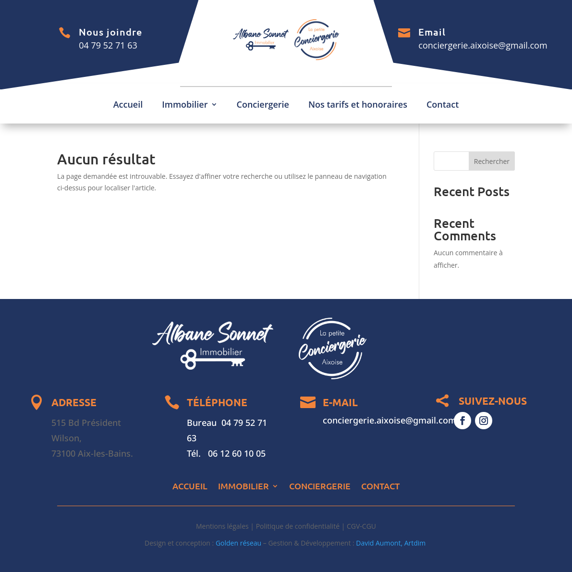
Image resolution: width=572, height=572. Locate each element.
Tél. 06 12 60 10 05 (226, 453)
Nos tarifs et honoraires (357, 105)
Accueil (128, 105)
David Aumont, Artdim (391, 542)
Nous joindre (110, 31)
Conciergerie (263, 105)
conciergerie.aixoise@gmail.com (482, 45)
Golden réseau (238, 542)
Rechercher (492, 161)
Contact (442, 105)
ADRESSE (74, 402)
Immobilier (184, 105)
